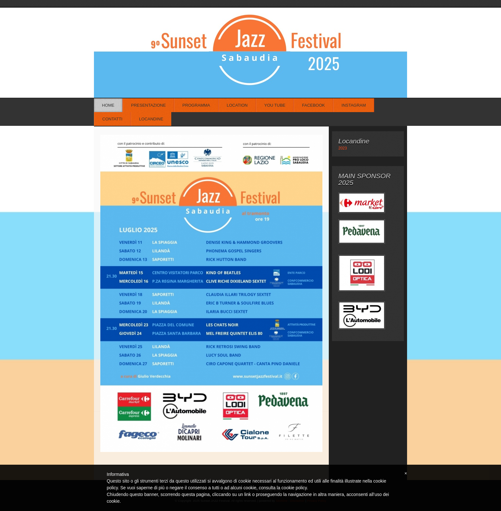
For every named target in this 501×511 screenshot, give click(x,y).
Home (108, 105)
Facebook (313, 105)
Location (237, 105)
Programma (196, 105)
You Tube (274, 105)
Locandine (151, 119)
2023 (342, 148)
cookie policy (294, 487)
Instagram (354, 105)
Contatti (112, 119)
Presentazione (148, 105)
